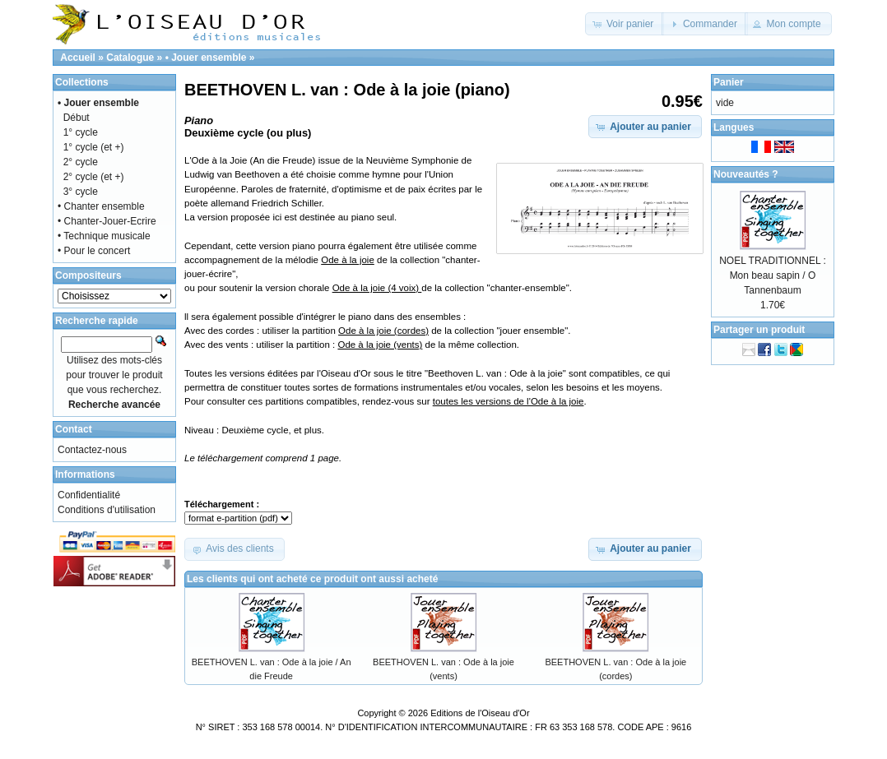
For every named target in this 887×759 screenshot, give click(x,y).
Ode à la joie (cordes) (383, 331)
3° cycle (80, 191)
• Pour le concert (94, 251)
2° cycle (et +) (93, 177)
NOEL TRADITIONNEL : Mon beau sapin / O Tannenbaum (772, 275)
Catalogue (130, 57)
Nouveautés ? (745, 174)
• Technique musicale (104, 236)
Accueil (77, 57)
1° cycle (80, 132)
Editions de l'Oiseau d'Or (479, 713)
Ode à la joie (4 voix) (377, 288)
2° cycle (80, 162)
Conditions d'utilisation (107, 510)
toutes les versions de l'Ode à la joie (508, 401)
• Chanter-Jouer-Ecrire (107, 221)
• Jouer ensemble (206, 57)
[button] (625, 23)
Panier (728, 82)
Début (76, 117)
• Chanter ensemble (101, 206)
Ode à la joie (347, 260)
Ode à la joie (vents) (379, 344)
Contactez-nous (92, 450)
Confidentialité (89, 495)
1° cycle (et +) (93, 147)
